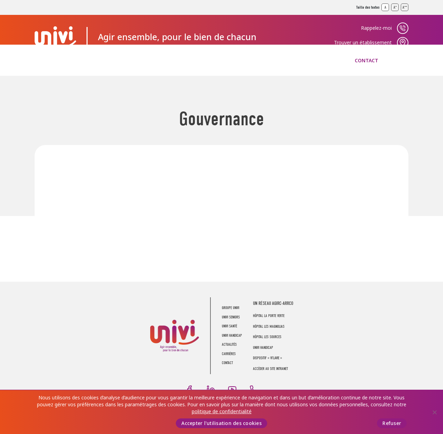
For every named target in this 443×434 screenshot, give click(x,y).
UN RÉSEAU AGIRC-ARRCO (273, 303)
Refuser (391, 423)
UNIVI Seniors (109, 60)
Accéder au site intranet (270, 369)
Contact (366, 60)
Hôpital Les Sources (267, 337)
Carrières (322, 60)
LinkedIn (210, 389)
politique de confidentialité (222, 411)
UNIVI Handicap (219, 60)
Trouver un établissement (363, 42)
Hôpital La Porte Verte (268, 316)
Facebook (189, 389)
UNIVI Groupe (55, 36)
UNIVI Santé (163, 60)
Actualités (275, 60)
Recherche (403, 60)
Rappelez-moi (376, 28)
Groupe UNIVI (53, 60)
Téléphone (253, 389)
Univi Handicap (263, 347)
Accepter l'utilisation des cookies (221, 423)
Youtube (232, 389)
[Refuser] (434, 412)
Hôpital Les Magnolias (268, 326)
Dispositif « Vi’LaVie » (267, 358)
